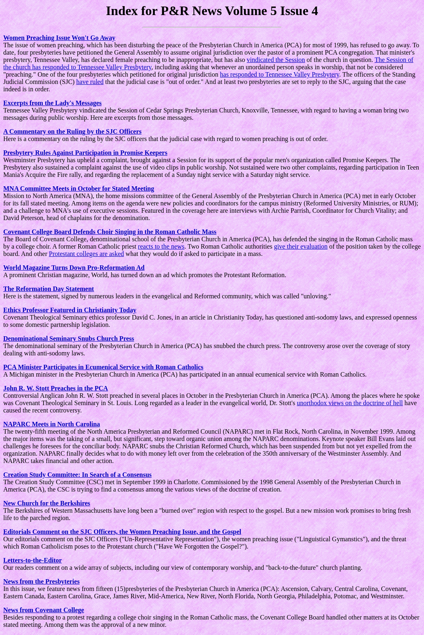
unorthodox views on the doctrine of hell (350, 402)
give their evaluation (301, 246)
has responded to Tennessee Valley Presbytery (279, 74)
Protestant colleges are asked (86, 253)
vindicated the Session (276, 59)
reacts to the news (161, 246)
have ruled (89, 81)
